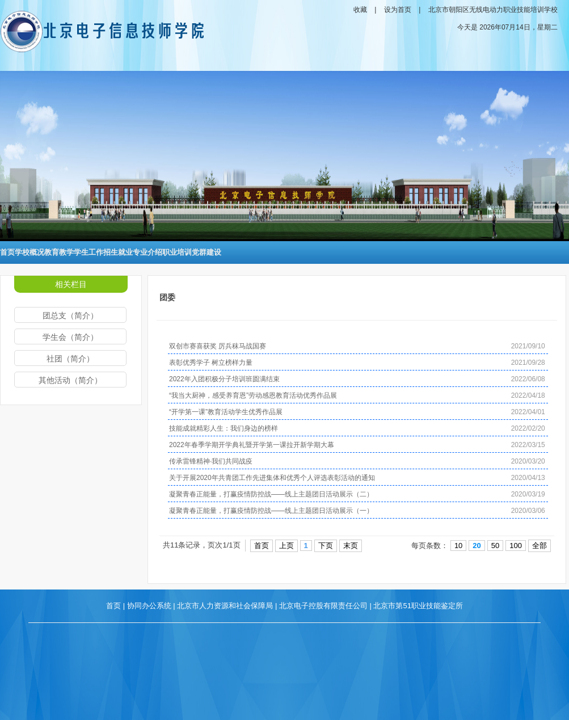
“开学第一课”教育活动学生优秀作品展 (226, 412)
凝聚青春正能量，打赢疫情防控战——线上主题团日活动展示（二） (271, 494)
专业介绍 (147, 252)
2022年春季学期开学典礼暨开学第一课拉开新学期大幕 (251, 445)
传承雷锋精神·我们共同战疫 (210, 461)
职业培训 (177, 252)
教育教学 (59, 252)
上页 (286, 545)
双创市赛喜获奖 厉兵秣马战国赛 (217, 346)
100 (515, 545)
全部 (539, 545)
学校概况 (29, 252)
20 (477, 545)
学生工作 (88, 252)
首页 (7, 252)
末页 (350, 545)
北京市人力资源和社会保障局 (225, 605)
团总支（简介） (70, 315)
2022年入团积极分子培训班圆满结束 (224, 379)
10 (458, 545)
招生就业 (118, 252)
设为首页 (397, 10)
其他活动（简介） (70, 380)
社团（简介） (70, 358)
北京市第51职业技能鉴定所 (417, 605)
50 (495, 545)
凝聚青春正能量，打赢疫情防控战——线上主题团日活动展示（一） (271, 511)
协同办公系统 (149, 605)
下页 (325, 545)
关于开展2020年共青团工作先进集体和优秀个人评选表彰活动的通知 (272, 478)
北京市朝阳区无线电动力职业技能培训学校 (493, 10)
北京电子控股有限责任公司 (323, 605)
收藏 (360, 10)
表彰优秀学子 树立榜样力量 (210, 363)
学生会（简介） (70, 337)
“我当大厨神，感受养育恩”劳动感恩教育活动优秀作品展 (253, 395)
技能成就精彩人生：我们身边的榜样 (223, 428)
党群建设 (206, 252)
